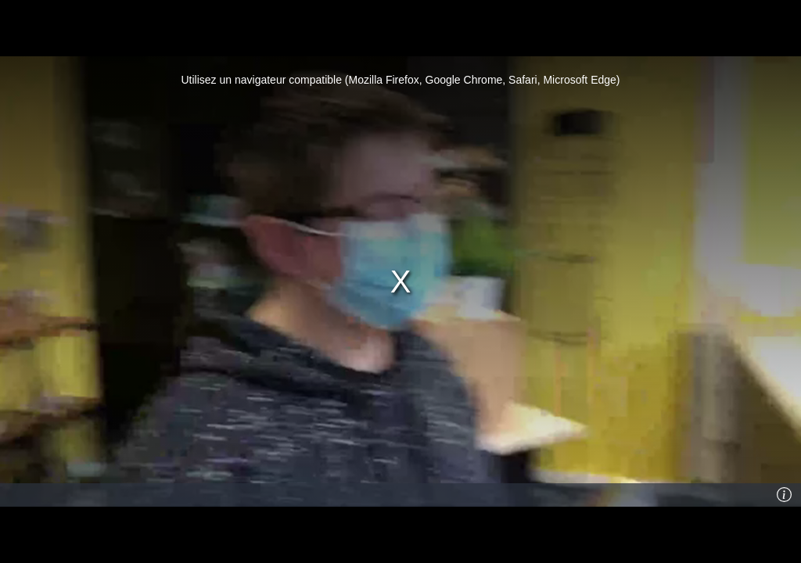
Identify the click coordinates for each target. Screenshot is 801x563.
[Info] (784, 495)
